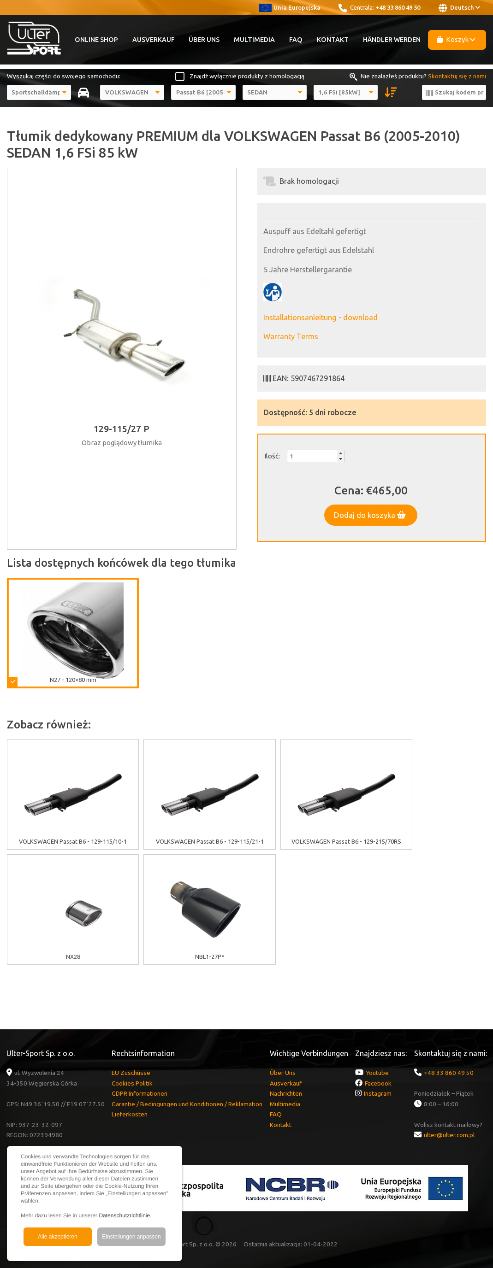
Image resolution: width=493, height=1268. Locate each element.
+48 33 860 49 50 (397, 7)
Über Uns (204, 39)
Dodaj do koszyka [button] (370, 515)
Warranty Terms (290, 336)
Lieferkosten (130, 1114)
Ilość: (272, 456)
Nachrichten (286, 1093)
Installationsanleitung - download (320, 317)
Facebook (378, 1083)
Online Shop (96, 39)
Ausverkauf (153, 39)
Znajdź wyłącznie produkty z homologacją (247, 76)
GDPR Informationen (139, 1093)
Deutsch (459, 8)
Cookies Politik (132, 1083)
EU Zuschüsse (131, 1072)
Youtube (377, 1072)
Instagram (378, 1093)
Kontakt (333, 39)
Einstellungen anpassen (131, 1236)
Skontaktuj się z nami (457, 76)
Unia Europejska (290, 7)
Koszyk (456, 39)
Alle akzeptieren (57, 1236)
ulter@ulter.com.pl (449, 1135)
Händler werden (392, 39)
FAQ (296, 39)
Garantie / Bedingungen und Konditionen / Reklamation (187, 1104)
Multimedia (254, 39)
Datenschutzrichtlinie (124, 1215)
